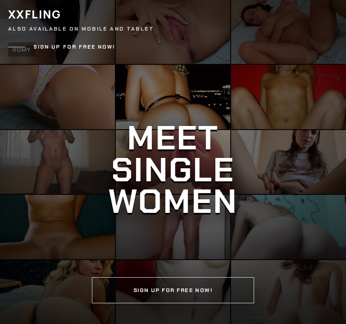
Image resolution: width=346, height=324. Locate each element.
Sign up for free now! (74, 47)
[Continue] (173, 162)
